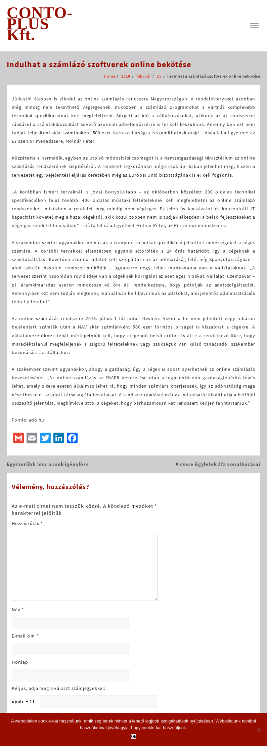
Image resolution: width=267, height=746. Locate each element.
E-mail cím (25, 636)
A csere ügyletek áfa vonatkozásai (218, 464)
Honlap (20, 662)
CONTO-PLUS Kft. (40, 24)
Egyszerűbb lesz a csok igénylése (48, 464)
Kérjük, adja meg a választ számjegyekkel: (58, 688)
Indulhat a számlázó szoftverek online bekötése (99, 64)
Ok (133, 736)
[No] (258, 729)
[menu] (254, 26)
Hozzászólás (27, 523)
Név (18, 610)
